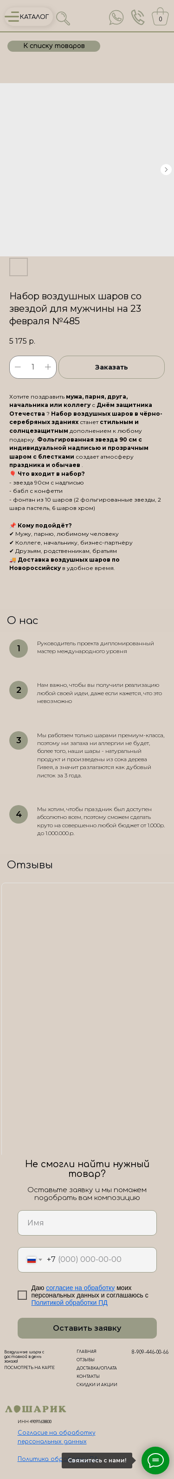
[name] (87, 1223)
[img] (116, 17)
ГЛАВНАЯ (87, 1352)
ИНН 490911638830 (35, 1422)
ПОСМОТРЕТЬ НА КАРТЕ (29, 1368)
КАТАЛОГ (34, 17)
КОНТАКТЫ (88, 1377)
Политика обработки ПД (58, 1459)
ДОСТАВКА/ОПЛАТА (97, 1368)
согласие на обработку (80, 1287)
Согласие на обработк (55, 1433)
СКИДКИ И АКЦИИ (97, 1385)
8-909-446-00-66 (150, 1352)
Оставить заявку (87, 1328)
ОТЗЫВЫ (86, 1360)
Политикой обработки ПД (70, 1302)
